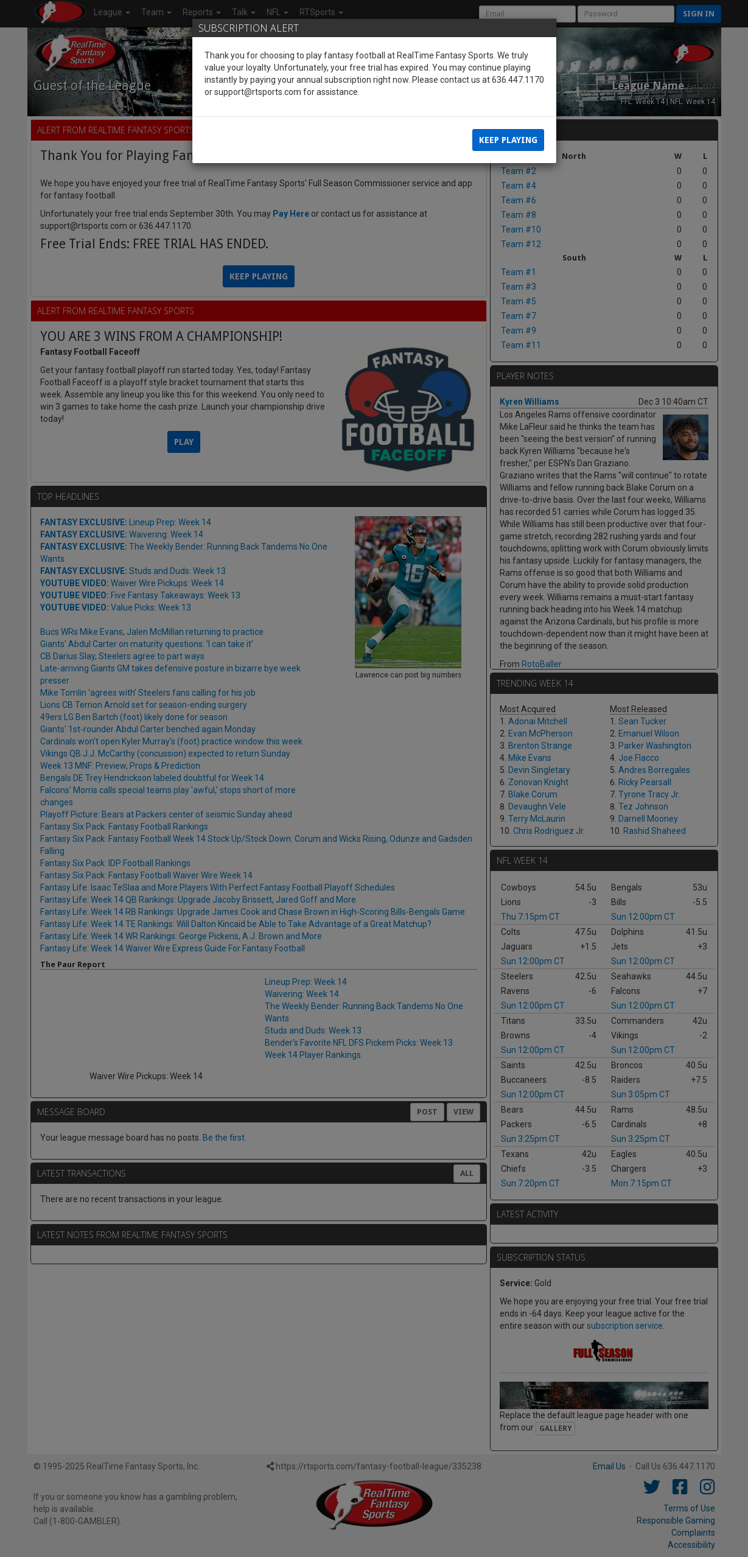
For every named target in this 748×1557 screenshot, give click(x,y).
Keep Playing (508, 140)
